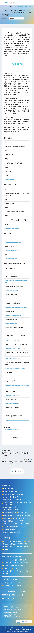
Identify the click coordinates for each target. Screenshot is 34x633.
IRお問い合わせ (18, 571)
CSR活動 (18, 585)
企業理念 (27, 541)
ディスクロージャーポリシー (21, 568)
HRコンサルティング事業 (10, 510)
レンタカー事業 (22, 512)
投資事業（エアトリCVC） (21, 497)
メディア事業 (7, 497)
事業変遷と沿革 (22, 544)
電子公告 (5, 574)
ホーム (10, 6)
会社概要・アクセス (23, 546)
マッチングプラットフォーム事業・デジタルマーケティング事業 (17, 503)
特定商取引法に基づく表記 (25, 629)
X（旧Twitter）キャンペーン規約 (10, 629)
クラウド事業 (17, 500)
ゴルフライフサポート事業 (10, 526)
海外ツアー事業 (7, 515)
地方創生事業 (7, 500)
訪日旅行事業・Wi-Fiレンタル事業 (13, 494)
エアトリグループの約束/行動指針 (13, 541)
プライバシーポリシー (9, 627)
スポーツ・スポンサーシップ (11, 583)
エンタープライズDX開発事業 (23, 515)
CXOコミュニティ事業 (9, 507)
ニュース (15, 6)
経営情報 (14, 560)
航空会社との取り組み (9, 544)
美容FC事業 (6, 518)
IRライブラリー (7, 562)
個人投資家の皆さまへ (17, 565)
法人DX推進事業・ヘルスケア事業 (13, 521)
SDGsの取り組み (8, 585)
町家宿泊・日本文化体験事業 (11, 532)
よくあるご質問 (7, 571)
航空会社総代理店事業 (9, 512)
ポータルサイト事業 (18, 518)
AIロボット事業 (24, 523)
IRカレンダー (7, 568)
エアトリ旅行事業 (8, 488)
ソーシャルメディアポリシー (22, 627)
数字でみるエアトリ (9, 546)
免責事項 (28, 571)
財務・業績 (23, 560)
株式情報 (5, 565)
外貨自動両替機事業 (9, 529)
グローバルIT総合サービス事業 (12, 491)
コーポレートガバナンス (22, 562)
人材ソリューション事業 (10, 523)
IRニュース (6, 560)
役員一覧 (5, 549)
